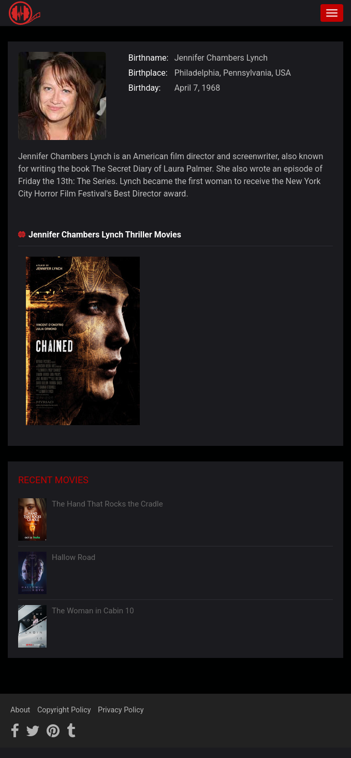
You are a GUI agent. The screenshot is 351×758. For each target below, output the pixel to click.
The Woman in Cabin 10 (93, 610)
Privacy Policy (121, 710)
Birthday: (144, 88)
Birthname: (148, 58)
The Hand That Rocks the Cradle (107, 504)
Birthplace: (148, 73)
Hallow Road (73, 557)
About (20, 710)
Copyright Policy (64, 710)
